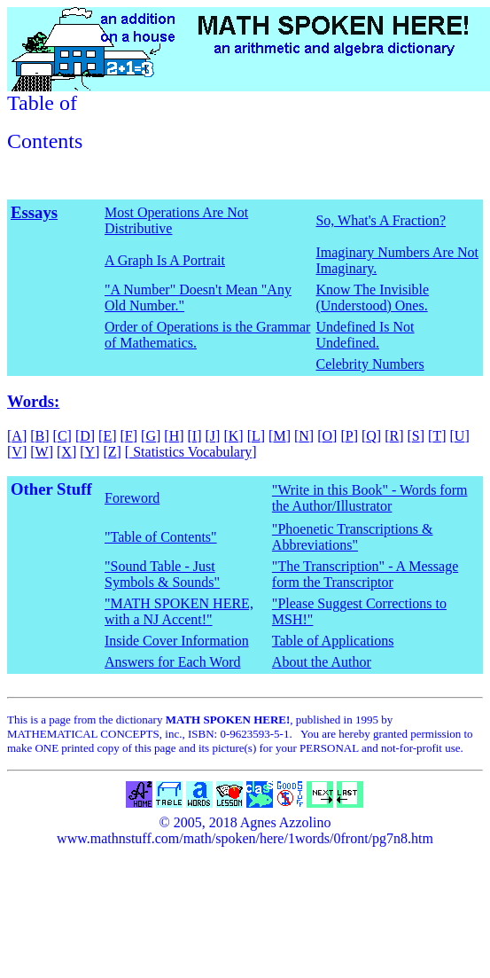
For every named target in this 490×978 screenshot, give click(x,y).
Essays (34, 212)
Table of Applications (333, 640)
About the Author (321, 661)
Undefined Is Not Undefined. (364, 334)
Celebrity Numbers (369, 364)
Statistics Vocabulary (190, 451)
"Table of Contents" (161, 536)
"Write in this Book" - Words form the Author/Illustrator (370, 497)
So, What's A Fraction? (380, 220)
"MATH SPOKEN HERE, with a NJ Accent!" (179, 611)
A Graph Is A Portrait (165, 260)
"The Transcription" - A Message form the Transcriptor (365, 574)
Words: (33, 401)
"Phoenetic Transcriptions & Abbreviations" (352, 536)
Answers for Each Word (172, 661)
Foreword (132, 497)
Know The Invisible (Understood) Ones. (372, 297)
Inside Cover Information (177, 640)
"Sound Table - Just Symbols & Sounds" (162, 574)
